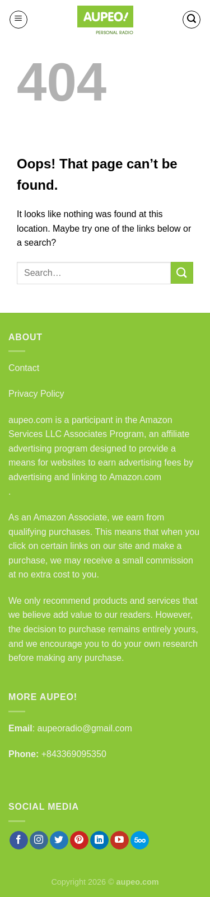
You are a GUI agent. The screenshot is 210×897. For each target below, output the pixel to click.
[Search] (191, 20)
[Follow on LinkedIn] (99, 840)
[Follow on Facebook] (19, 840)
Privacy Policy (36, 393)
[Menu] (18, 20)
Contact (23, 368)
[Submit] (182, 273)
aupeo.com (30, 420)
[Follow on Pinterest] (79, 840)
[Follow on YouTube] (119, 840)
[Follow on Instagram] (39, 840)
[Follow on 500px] (139, 840)
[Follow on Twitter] (59, 840)
